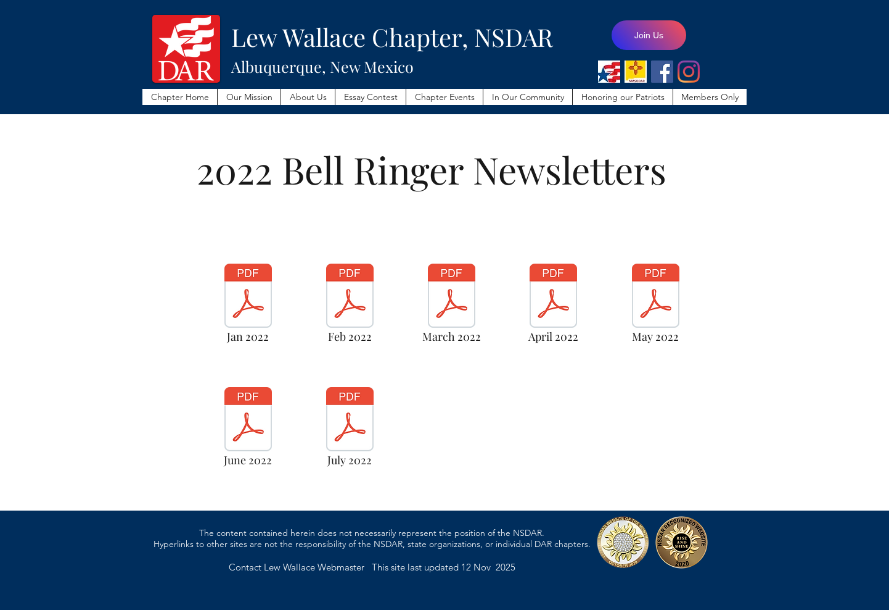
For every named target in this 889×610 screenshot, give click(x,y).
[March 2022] (451, 307)
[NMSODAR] (636, 72)
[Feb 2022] (349, 307)
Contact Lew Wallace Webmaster (300, 567)
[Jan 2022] (248, 307)
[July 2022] (349, 430)
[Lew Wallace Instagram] (689, 72)
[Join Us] (649, 35)
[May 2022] (655, 307)
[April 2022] (553, 307)
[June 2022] (248, 430)
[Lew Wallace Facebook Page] (662, 72)
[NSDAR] (609, 72)
